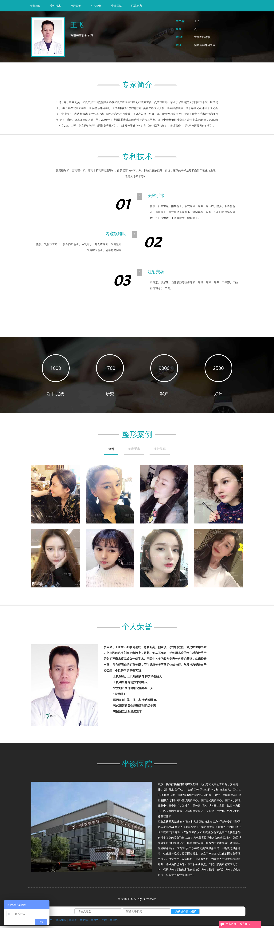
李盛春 (114, 922)
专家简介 (35, 5)
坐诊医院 (116, 5)
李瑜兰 (95, 922)
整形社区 (60, 922)
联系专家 (136, 5)
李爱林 (84, 922)
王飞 (196, 21)
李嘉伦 (73, 922)
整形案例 (75, 5)
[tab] (100, 452)
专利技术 (55, 5)
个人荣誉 (96, 5)
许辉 (104, 922)
